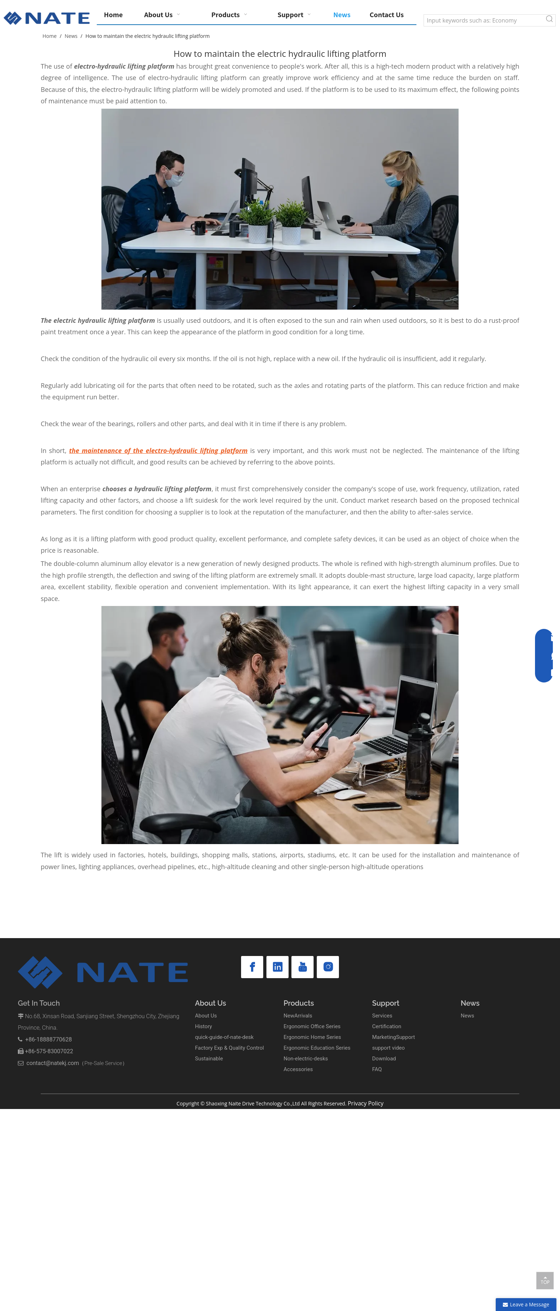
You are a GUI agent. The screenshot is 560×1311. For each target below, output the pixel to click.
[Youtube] (302, 967)
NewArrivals (298, 1015)
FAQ (377, 1069)
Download (384, 1058)
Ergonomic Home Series (312, 1037)
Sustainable (209, 1058)
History (203, 1026)
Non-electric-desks (306, 1058)
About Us (206, 1015)
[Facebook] (252, 967)
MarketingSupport (393, 1037)
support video (388, 1048)
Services (382, 1015)
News (467, 1015)
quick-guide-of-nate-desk (224, 1037)
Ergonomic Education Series (317, 1048)
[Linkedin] (277, 967)
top (545, 1280)
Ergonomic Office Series (312, 1026)
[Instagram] (328, 967)
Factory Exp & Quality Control (229, 1048)
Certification (386, 1026)
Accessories (298, 1069)
